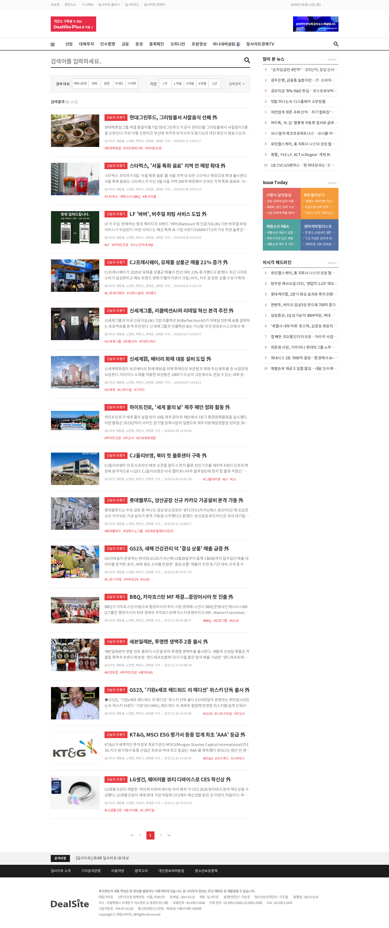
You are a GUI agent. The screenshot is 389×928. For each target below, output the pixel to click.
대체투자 (86, 44)
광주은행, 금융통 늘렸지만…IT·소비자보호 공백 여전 (312, 80)
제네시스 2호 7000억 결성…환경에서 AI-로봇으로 (309, 358)
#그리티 (139, 390)
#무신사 (128, 438)
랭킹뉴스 (70, 5)
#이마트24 (131, 579)
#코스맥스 (222, 758)
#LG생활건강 (113, 810)
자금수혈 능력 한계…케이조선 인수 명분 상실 (320, 207)
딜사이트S (132, 5)
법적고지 (141, 871)
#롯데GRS (146, 672)
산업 (69, 44)
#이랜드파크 (147, 341)
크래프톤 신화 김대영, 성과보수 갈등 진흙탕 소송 (320, 244)
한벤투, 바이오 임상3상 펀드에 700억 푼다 (303, 304)
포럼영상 (199, 44)
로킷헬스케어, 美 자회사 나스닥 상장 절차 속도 (307, 144)
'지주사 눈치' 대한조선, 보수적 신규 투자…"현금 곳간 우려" (320, 212)
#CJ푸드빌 (124, 390)
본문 (107, 83)
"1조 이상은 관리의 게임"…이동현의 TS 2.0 (320, 238)
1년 (214, 83)
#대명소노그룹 (133, 531)
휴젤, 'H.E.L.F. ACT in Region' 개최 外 (300, 154)
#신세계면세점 (146, 438)
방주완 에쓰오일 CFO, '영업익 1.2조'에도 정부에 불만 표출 (316, 283)
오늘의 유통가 (116, 117)
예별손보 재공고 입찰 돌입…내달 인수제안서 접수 (282, 232)
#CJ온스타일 (113, 579)
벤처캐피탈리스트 (318, 226)
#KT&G (208, 758)
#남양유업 (111, 672)
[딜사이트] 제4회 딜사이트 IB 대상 (102, 861)
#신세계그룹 (113, 341)
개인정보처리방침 (171, 871)
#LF (107, 245)
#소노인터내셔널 (142, 245)
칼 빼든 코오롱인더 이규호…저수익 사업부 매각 (307, 336)
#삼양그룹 (220, 620)
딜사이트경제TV (154, 5)
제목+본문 (80, 83)
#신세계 (110, 390)
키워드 (119, 83)
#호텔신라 (130, 341)
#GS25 (145, 579)
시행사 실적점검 (278, 195)
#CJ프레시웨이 (115, 293)
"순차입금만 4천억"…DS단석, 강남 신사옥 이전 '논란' (313, 69)
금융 (125, 44)
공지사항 (60, 858)
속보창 (55, 5)
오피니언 (177, 44)
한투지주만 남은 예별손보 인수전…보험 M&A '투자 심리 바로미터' (282, 238)
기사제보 (87, 5)
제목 (95, 83)
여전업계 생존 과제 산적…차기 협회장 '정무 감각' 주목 (313, 112)
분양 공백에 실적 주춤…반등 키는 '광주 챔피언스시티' (282, 201)
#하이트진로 (153, 148)
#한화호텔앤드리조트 (159, 531)
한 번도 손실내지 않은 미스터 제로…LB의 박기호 (320, 232)
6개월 (202, 83)
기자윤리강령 (91, 871)
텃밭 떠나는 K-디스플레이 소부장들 (298, 101)
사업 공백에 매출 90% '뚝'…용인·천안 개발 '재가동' (282, 212)
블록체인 (156, 44)
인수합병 (107, 44)
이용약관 (117, 871)
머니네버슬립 (226, 44)
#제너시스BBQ (130, 196)
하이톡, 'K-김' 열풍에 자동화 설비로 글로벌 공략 (308, 122)
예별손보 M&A (277, 226)
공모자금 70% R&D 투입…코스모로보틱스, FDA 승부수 (314, 91)
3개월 (190, 83)
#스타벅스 (111, 196)
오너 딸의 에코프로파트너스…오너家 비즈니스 (307, 133)
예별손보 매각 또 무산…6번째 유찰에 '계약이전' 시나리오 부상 (282, 244)
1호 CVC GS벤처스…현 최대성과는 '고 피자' (305, 165)
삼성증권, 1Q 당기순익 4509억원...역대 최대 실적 (308, 315)
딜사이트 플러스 (109, 5)
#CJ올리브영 (211, 479)
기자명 (131, 83)
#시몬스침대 (135, 293)
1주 (165, 83)
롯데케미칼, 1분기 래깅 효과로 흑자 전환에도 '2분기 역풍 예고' (319, 294)
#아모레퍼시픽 (133, 148)
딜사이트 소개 (61, 871)
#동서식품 (149, 196)
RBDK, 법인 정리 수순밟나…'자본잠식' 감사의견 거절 (282, 207)
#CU (233, 479)
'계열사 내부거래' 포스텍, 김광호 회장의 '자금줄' (320, 201)
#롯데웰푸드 (113, 531)
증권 (139, 44)
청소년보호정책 (206, 871)
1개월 (177, 83)
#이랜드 (151, 293)
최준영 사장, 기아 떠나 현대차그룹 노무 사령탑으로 (310, 347)
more (331, 59)
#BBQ (207, 620)
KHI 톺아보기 (314, 195)
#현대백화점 (113, 148)
